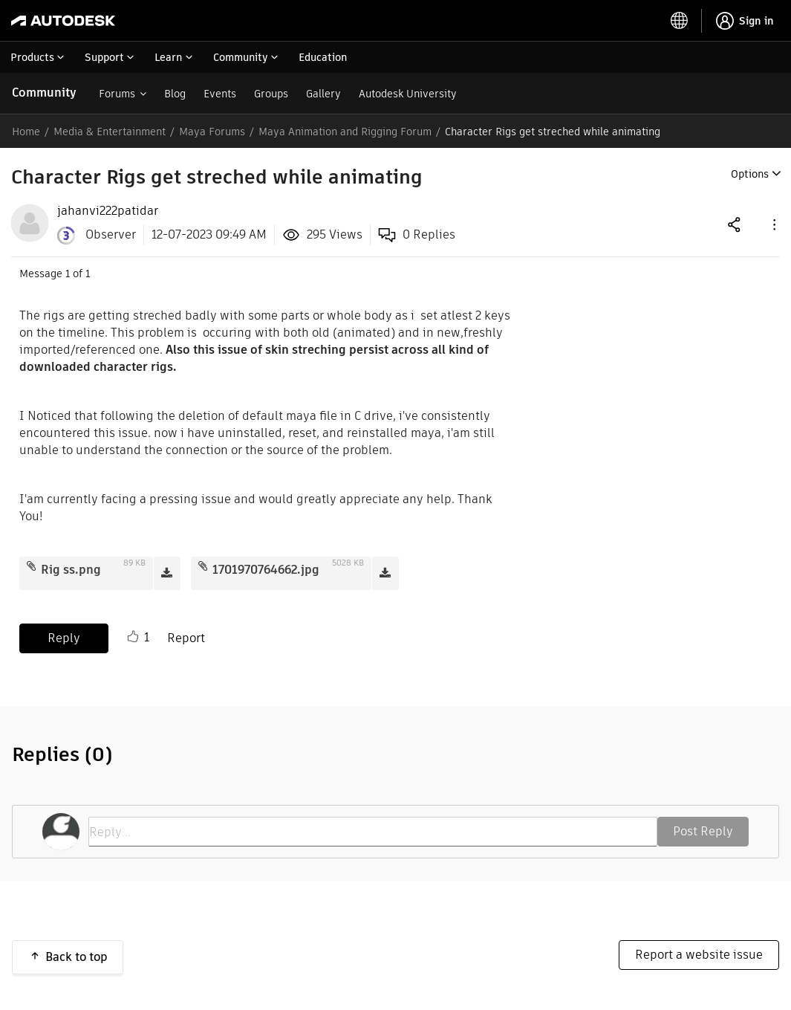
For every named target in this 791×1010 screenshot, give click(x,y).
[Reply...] (372, 831)
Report (186, 638)
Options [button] (750, 173)
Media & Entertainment (109, 131)
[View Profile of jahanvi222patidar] (107, 211)
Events (220, 93)
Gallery (323, 93)
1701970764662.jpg (265, 569)
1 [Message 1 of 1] (67, 273)
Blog (175, 93)
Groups (271, 93)
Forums (117, 93)
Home (26, 131)
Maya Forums (212, 131)
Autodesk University (408, 93)
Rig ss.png (71, 569)
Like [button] (133, 637)
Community (44, 92)
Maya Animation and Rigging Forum (345, 131)
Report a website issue (699, 954)
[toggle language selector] (679, 20)
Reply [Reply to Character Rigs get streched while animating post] (64, 638)
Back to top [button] (76, 956)
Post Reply (703, 831)
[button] (773, 224)
